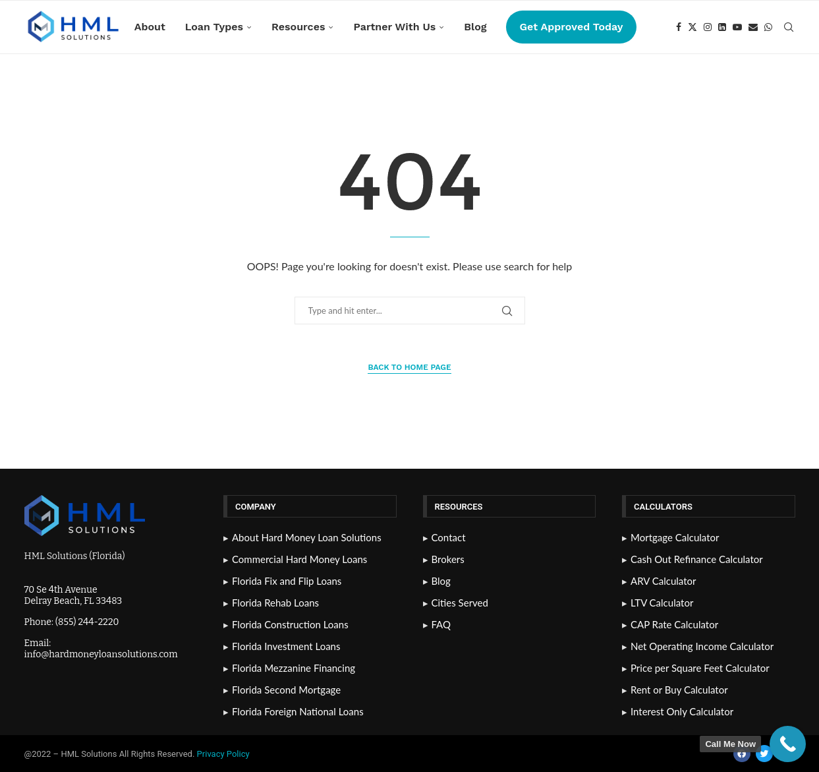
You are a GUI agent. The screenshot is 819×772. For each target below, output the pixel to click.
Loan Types (214, 26)
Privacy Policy (224, 754)
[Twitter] (692, 27)
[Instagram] (708, 27)
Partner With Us (394, 26)
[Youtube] (737, 27)
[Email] (753, 27)
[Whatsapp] (768, 27)
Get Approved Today (571, 26)
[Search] (788, 27)
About (149, 26)
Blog (475, 26)
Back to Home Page (409, 367)
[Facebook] (678, 27)
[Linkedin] (722, 27)
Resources (298, 26)
